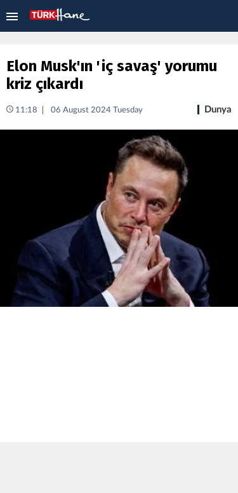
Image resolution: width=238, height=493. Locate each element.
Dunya (218, 109)
